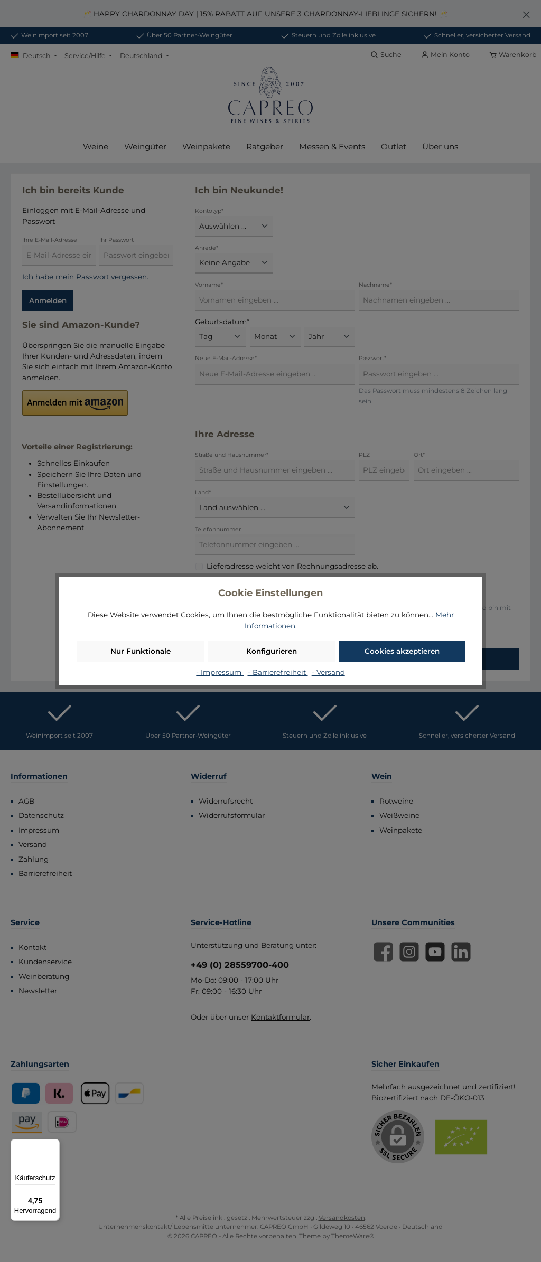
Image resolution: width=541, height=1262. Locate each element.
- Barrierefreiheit (278, 672)
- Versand (328, 672)
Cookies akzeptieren (402, 651)
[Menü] (53, 1145)
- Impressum (220, 672)
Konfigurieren (271, 651)
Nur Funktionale (140, 651)
